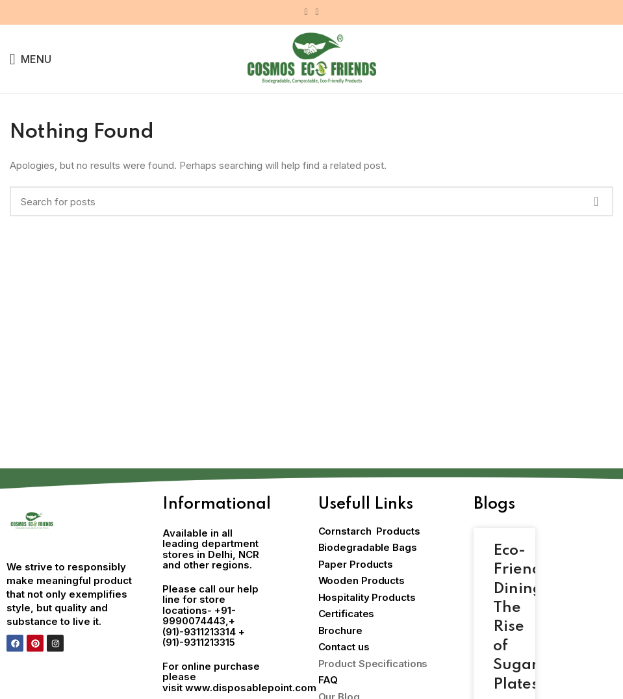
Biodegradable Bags (367, 547)
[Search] (311, 201)
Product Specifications (373, 663)
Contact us (344, 647)
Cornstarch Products (369, 531)
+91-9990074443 (199, 616)
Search (595, 201)
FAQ (328, 680)
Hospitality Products (367, 597)
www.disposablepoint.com (250, 687)
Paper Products (356, 564)
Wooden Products (361, 580)
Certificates (346, 613)
